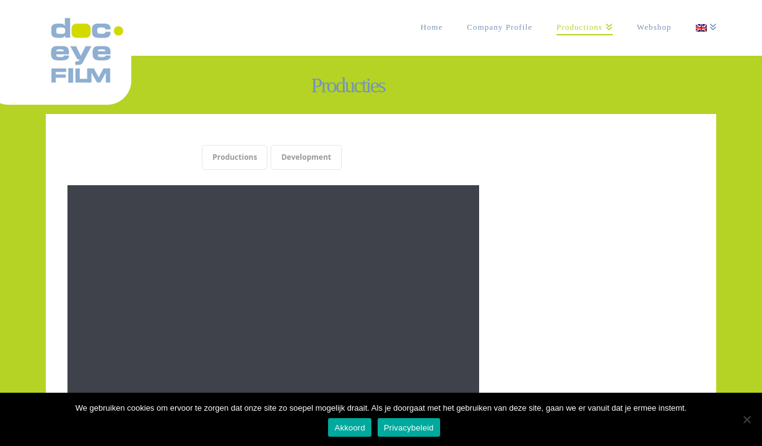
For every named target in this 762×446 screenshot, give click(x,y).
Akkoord (349, 427)
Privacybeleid (409, 427)
